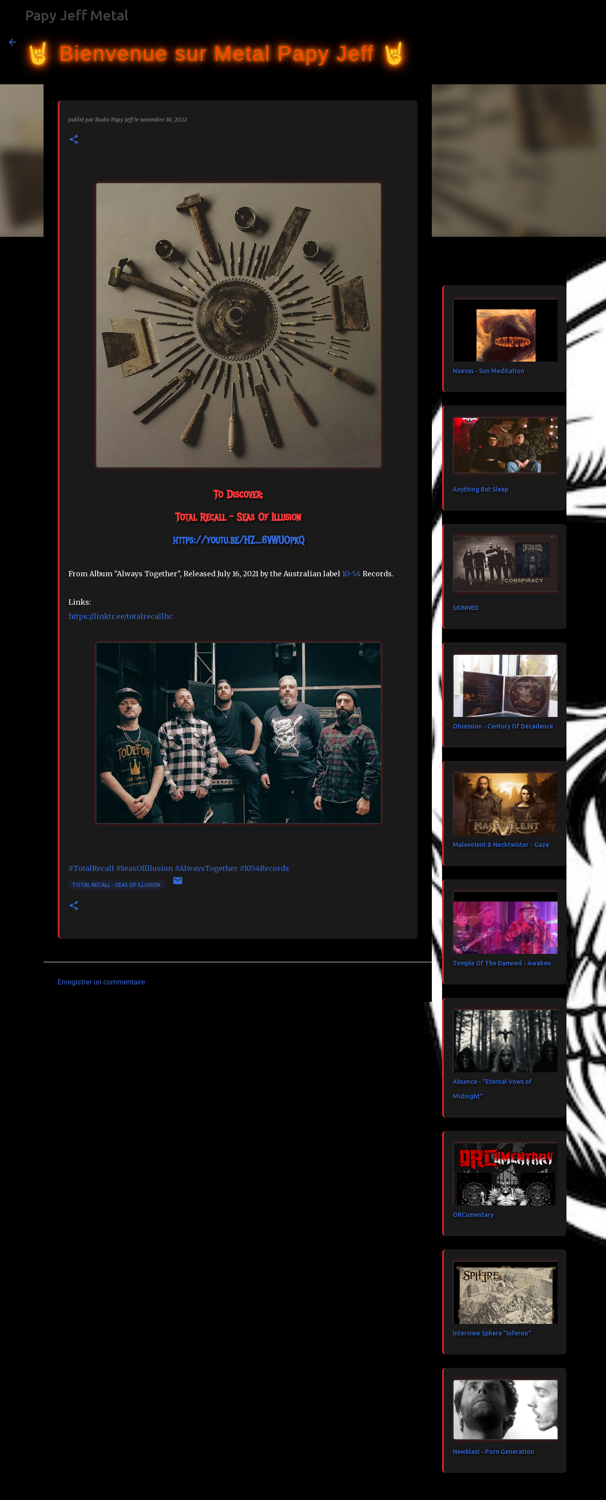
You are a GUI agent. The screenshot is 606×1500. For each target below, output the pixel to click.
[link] (351, 573)
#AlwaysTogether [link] (206, 868)
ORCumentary (473, 1214)
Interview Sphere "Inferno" (492, 1333)
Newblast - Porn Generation (493, 1451)
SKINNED (466, 607)
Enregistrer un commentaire (101, 982)
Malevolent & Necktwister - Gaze (501, 844)
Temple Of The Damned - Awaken (502, 963)
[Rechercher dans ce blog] (552, 42)
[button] (73, 140)
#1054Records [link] (264, 868)
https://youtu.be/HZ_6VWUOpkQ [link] (238, 540)
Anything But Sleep (480, 489)
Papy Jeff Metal (76, 15)
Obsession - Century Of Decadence (503, 726)
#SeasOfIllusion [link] (144, 868)
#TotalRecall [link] (91, 868)
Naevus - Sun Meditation (488, 370)
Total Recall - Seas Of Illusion (116, 885)
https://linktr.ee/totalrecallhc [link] (120, 616)
